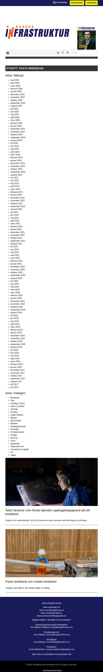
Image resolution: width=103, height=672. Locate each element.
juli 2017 (14, 384)
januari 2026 (16, 91)
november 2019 (18, 304)
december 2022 (18, 198)
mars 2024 (15, 155)
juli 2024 (14, 143)
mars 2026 (15, 86)
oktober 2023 (16, 169)
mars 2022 (15, 223)
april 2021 (15, 255)
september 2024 (18, 137)
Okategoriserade (18, 426)
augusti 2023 (16, 175)
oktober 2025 (16, 100)
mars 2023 (15, 189)
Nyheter (14, 423)
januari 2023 (16, 195)
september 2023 (18, 172)
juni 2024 (15, 146)
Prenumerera (77, 3)
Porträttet (15, 429)
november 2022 (18, 201)
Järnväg (14, 409)
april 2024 (15, 152)
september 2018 (18, 344)
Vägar (13, 455)
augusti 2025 (16, 106)
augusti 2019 (16, 313)
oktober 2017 (16, 376)
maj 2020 (15, 287)
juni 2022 (15, 215)
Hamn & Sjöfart (17, 406)
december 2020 (18, 267)
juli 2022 (14, 212)
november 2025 (18, 97)
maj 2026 (15, 80)
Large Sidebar (17, 415)
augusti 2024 (16, 140)
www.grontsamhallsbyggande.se (51, 616)
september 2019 (18, 310)
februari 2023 (17, 192)
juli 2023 (14, 178)
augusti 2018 (16, 347)
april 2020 (15, 289)
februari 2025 (17, 123)
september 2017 (18, 379)
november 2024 (18, 132)
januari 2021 (16, 264)
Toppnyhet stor (17, 446)
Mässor (14, 418)
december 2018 (18, 336)
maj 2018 (15, 356)
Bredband (15, 398)
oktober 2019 (16, 307)
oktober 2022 (16, 203)
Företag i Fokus (18, 403)
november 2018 (18, 338)
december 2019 (18, 301)
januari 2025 (16, 126)
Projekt (14, 435)
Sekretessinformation (52, 670)
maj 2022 (15, 218)
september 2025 (18, 103)
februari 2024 (17, 157)
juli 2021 (14, 247)
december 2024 (18, 129)
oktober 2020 (16, 272)
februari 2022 (17, 226)
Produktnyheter (17, 432)
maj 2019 (15, 321)
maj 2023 (15, 183)
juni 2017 (15, 387)
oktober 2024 (16, 134)
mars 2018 (15, 361)
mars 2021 (15, 258)
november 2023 (18, 166)
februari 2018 (17, 364)
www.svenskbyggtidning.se (51, 610)
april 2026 (15, 83)
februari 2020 (17, 295)
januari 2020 (16, 298)
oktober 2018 (16, 341)
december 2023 (18, 163)
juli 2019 (14, 315)
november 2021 (18, 235)
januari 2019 (16, 333)
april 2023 (15, 186)
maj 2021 (15, 252)
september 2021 (18, 241)
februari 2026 (17, 89)
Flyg (12, 400)
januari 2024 (16, 160)
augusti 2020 (16, 278)
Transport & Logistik (20, 449)
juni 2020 (15, 284)
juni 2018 (15, 353)
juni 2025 (15, 112)
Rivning (14, 438)
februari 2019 (17, 330)
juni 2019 (15, 318)
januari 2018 (16, 367)
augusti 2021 (16, 244)
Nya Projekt (16, 421)
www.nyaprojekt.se (51, 607)
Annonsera (91, 3)
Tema (13, 441)
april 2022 (15, 221)
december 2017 (18, 370)
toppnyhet (15, 443)
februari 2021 (17, 261)
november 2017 (18, 373)
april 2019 (15, 324)
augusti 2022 (16, 209)
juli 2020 (14, 281)
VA (12, 452)
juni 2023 (15, 181)
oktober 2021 (16, 238)
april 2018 (15, 358)
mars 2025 (15, 120)
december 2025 (18, 94)
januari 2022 (16, 229)
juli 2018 (14, 350)
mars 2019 (15, 327)
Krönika (14, 412)
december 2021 (18, 232)
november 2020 (18, 269)
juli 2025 (14, 109)
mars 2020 (15, 292)
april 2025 (15, 117)
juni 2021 (15, 249)
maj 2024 (15, 149)
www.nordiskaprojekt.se (51, 613)
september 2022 (18, 206)
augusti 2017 (16, 381)
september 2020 (18, 275)
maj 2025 (15, 114)
